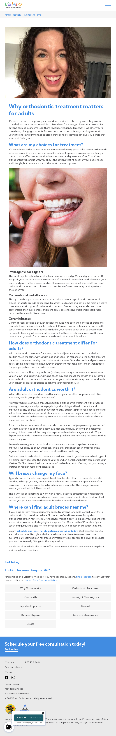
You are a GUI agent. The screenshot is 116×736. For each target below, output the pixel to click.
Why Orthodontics (30, 588)
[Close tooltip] (43, 713)
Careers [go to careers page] (9, 672)
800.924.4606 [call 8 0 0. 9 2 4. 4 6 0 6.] (32, 662)
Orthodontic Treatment (85, 588)
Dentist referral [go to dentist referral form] (13, 667)
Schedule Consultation (29, 717)
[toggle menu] (108, 5)
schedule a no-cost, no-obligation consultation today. (47, 530)
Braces (30, 623)
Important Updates (30, 606)
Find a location (13, 14)
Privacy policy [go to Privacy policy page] (12, 684)
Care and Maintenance (85, 614)
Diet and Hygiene (30, 614)
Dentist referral (33, 14)
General (85, 606)
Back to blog (12, 562)
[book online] (11, 650)
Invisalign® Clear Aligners (85, 597)
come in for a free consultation (41, 580)
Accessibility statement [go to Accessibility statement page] (17, 693)
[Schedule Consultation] (9, 727)
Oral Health (30, 597)
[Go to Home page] (13, 5)
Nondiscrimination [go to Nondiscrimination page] (14, 688)
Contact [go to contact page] (9, 662)
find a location (84, 576)
